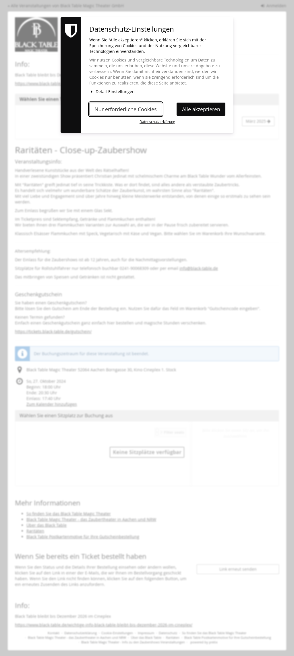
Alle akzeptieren (201, 109)
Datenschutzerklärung (157, 122)
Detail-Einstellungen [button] (112, 91)
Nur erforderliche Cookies (125, 109)
